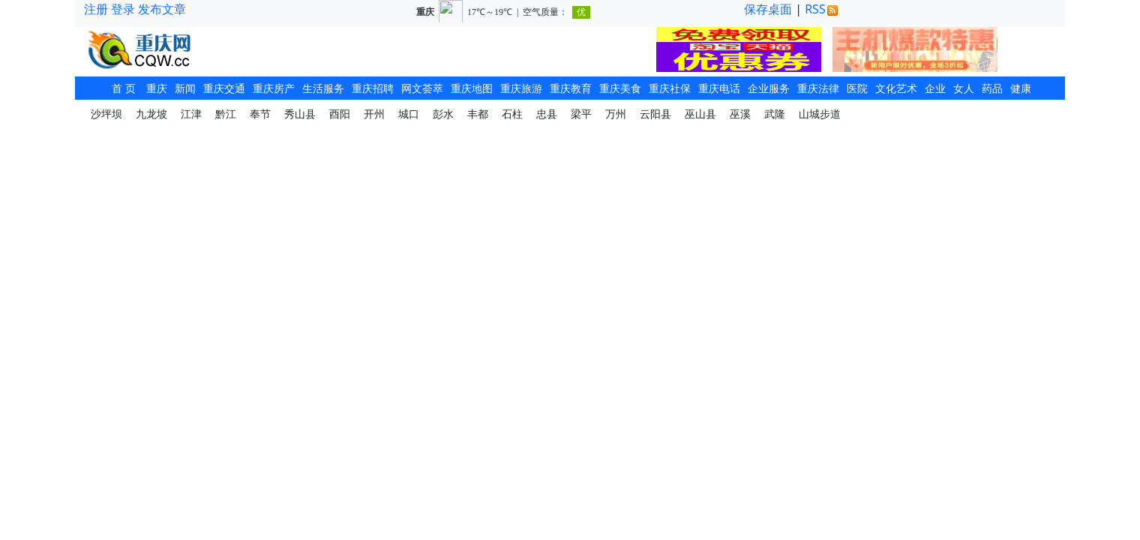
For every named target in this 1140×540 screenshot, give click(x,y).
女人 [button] (963, 88)
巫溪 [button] (740, 113)
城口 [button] (408, 113)
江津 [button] (191, 113)
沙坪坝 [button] (106, 113)
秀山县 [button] (300, 113)
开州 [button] (374, 113)
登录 (123, 9)
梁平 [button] (581, 113)
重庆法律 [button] (818, 88)
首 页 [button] (124, 88)
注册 (96, 9)
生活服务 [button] (323, 88)
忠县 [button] (546, 113)
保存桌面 (768, 9)
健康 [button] (1020, 88)
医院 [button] (857, 88)
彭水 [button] (443, 113)
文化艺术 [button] (896, 88)
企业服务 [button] (769, 88)
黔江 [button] (225, 113)
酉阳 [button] (339, 113)
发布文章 (162, 9)
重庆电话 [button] (719, 88)
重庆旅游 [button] (521, 88)
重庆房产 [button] (274, 88)
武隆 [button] (774, 113)
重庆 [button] (156, 88)
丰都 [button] (477, 113)
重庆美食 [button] (620, 88)
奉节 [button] (260, 113)
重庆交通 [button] (224, 88)
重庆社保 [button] (670, 88)
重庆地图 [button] (472, 88)
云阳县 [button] (655, 113)
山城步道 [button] (820, 113)
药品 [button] (992, 88)
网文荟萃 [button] (422, 88)
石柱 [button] (512, 113)
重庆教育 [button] (571, 88)
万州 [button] (615, 113)
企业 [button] (935, 88)
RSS (821, 9)
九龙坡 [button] (151, 113)
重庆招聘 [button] (373, 88)
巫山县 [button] (700, 113)
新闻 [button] (185, 88)
